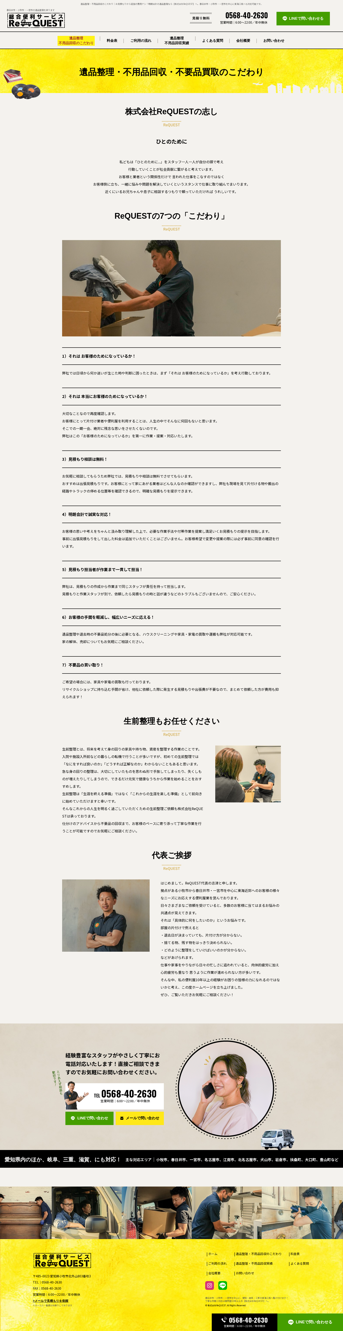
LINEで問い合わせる (310, 1322)
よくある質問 (299, 1263)
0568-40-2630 (244, 1320)
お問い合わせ (245, 1273)
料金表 (295, 1253)
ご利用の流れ (217, 1263)
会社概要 (214, 1273)
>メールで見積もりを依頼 (50, 1301)
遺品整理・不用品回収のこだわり (259, 1253)
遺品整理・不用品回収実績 (254, 1263)
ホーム (212, 1253)
